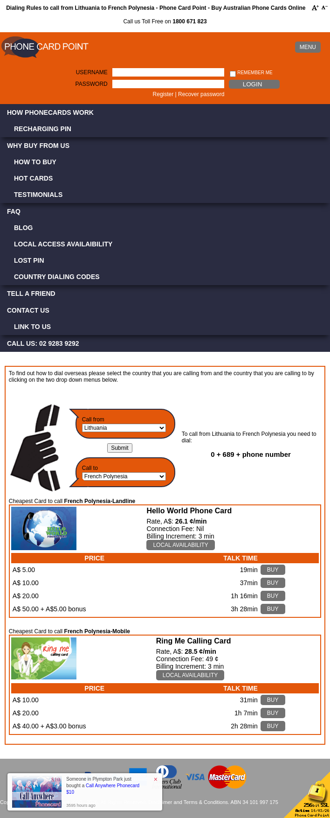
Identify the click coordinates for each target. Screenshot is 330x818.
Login (252, 84)
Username (92, 72)
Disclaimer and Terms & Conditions (188, 802)
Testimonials (38, 194)
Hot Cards (33, 178)
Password (92, 84)
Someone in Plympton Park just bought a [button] (102, 785)
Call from (93, 419)
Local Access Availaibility (63, 244)
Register (163, 94)
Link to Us (32, 326)
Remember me (251, 73)
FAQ (14, 211)
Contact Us (28, 310)
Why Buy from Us (38, 145)
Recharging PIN (42, 129)
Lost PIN (29, 260)
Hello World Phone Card (189, 511)
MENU (308, 47)
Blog (23, 227)
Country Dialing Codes (57, 276)
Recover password (201, 94)
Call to (90, 468)
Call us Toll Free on (164, 21)
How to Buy (35, 162)
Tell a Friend (31, 293)
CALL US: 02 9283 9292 (43, 343)
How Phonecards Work (50, 112)
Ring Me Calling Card (193, 641)
